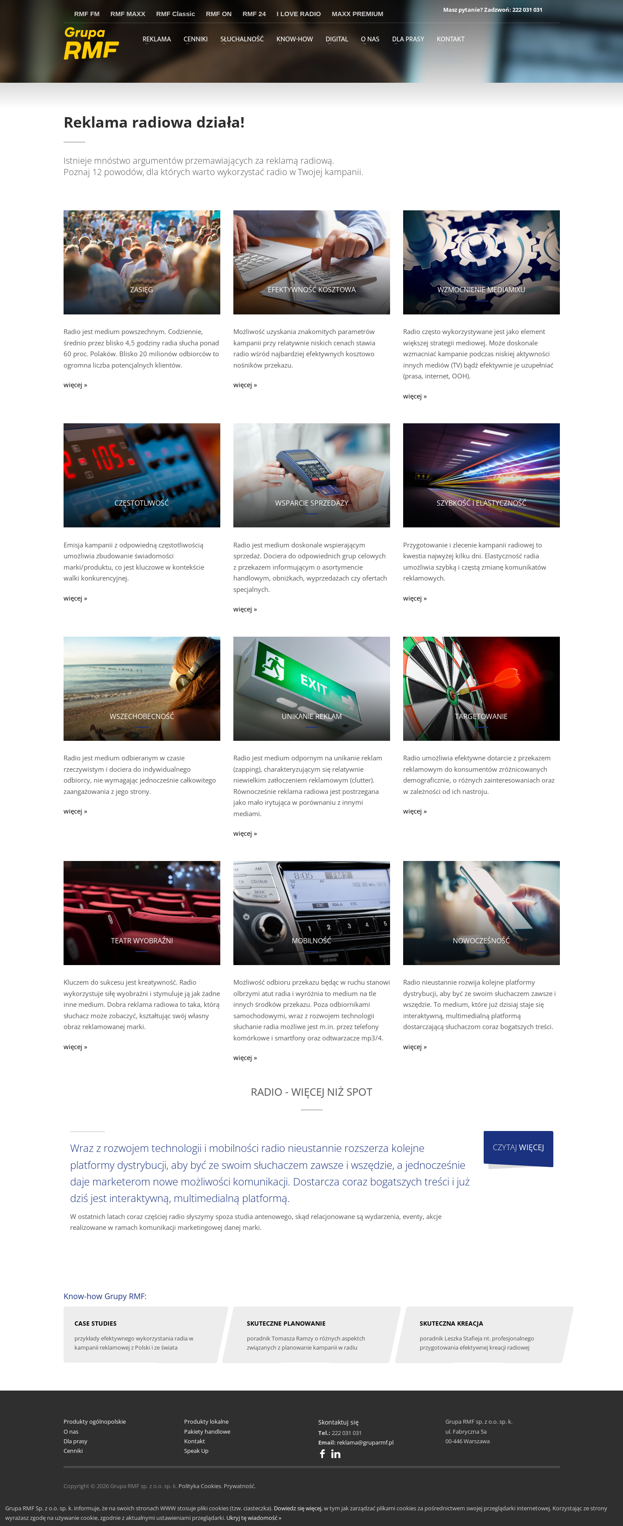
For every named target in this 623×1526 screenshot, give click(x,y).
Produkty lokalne (206, 1421)
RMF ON (219, 13)
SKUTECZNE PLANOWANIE (286, 1323)
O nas (71, 1431)
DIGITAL (337, 39)
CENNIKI (196, 39)
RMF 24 (254, 13)
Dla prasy (76, 1441)
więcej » (75, 384)
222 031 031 (527, 10)
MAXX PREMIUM (357, 13)
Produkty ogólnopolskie (95, 1421)
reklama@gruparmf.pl (365, 1442)
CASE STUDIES (95, 1323)
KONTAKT (451, 39)
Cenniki (73, 1451)
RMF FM (87, 13)
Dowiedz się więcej (297, 1508)
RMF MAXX (128, 13)
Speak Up (196, 1451)
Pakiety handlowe (207, 1431)
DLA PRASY (408, 39)
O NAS (370, 39)
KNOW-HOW (294, 39)
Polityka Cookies (199, 1486)
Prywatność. (240, 1486)
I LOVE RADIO (299, 13)
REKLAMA (157, 39)
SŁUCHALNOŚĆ (242, 39)
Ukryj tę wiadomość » (253, 1518)
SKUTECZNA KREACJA (451, 1323)
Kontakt (194, 1441)
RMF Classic (175, 13)
